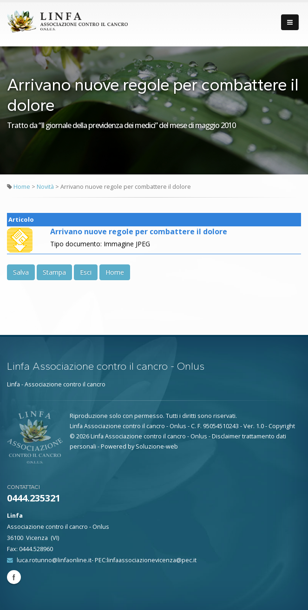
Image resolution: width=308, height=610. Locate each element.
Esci (86, 272)
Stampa (54, 272)
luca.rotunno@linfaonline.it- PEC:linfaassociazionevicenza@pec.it (107, 560)
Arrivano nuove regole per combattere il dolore (138, 231)
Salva (21, 272)
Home (21, 187)
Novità (46, 187)
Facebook (14, 577)
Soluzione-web (157, 446)
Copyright (282, 426)
